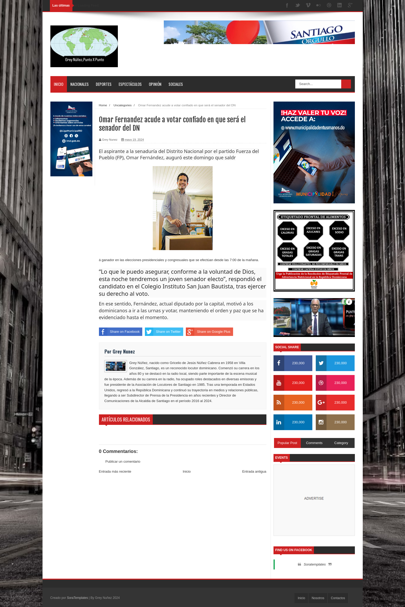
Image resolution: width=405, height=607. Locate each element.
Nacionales (79, 84)
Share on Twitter (163, 332)
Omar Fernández (145, 157)
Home (103, 105)
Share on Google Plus (208, 332)
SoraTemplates (77, 598)
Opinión (155, 84)
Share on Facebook (119, 332)
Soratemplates (315, 564)
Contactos (338, 598)
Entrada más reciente (115, 471)
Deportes (104, 84)
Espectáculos (130, 84)
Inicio (58, 84)
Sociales (176, 84)
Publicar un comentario (123, 461)
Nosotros (318, 598)
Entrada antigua (254, 471)
